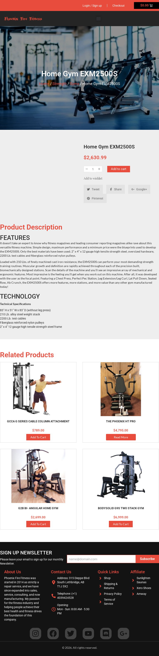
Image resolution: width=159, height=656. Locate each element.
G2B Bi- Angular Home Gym (38, 508)
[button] (98, 18)
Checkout (118, 5)
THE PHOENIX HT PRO (121, 421)
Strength (59, 83)
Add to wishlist (93, 178)
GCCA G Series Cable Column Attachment (38, 421)
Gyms (74, 83)
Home (44, 83)
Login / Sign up (92, 5)
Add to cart (118, 169)
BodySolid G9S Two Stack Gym (121, 508)
